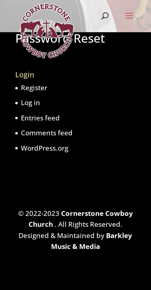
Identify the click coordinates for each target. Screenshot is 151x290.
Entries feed (40, 117)
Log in (30, 102)
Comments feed (47, 132)
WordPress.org (44, 148)
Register (34, 87)
